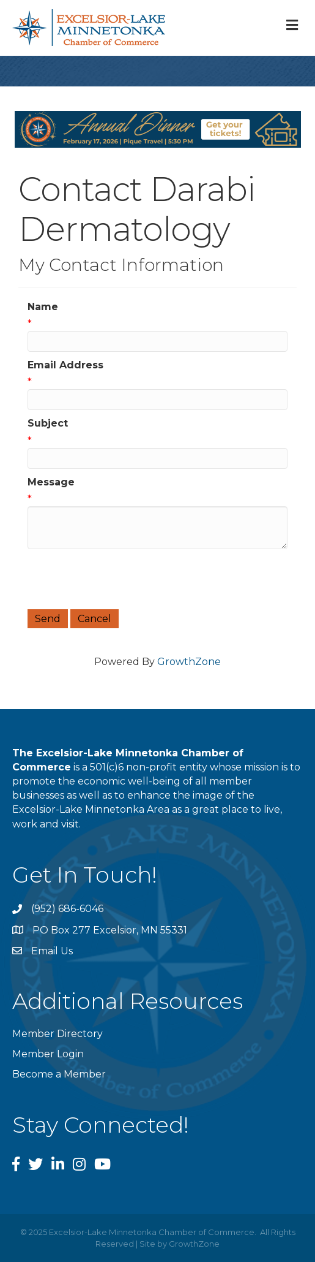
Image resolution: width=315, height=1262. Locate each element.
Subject (48, 423)
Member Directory (57, 1034)
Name (43, 307)
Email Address (65, 365)
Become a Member (59, 1074)
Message (51, 482)
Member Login (48, 1054)
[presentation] (120, 579)
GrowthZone (189, 661)
